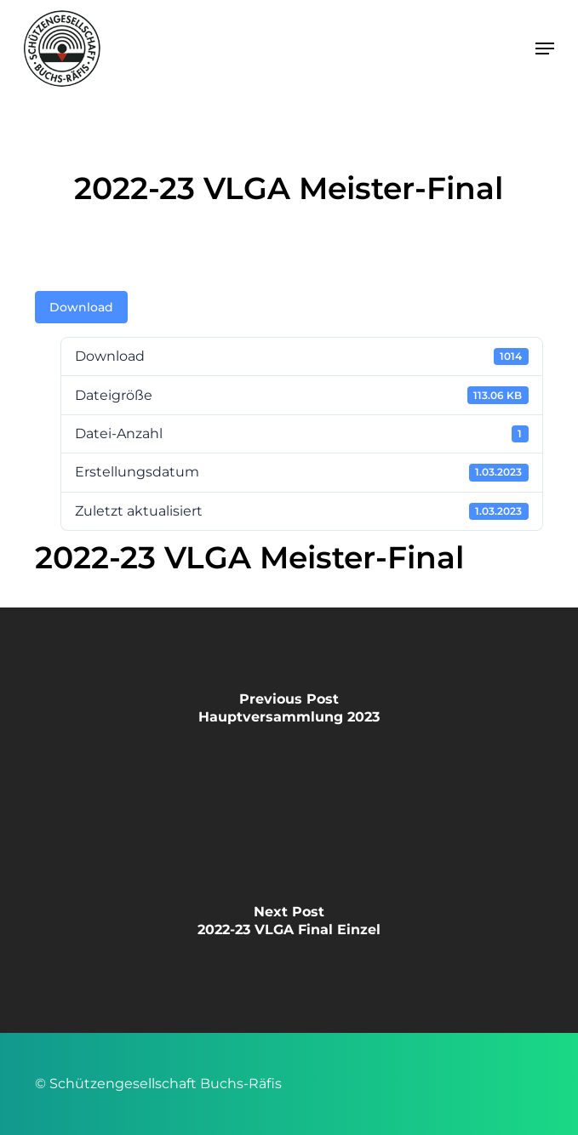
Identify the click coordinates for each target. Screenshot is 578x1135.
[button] (544, 48)
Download (81, 307)
